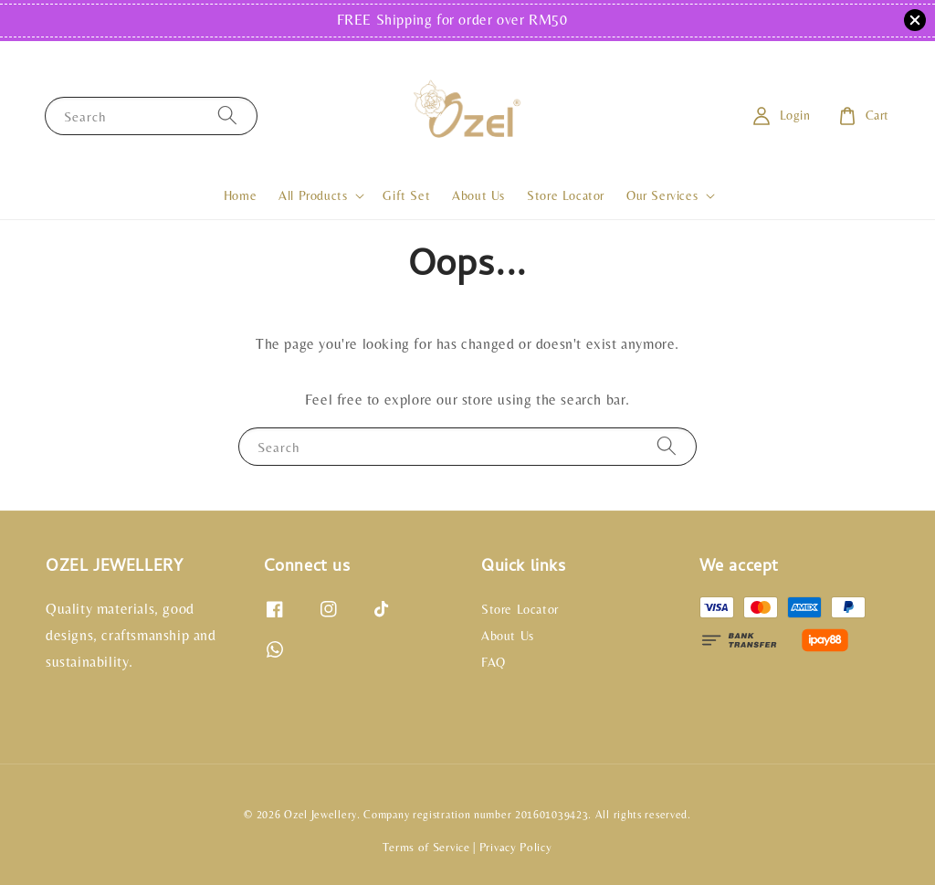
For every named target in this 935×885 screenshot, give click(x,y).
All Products (312, 195)
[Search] (227, 115)
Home (240, 195)
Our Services (662, 195)
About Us (478, 195)
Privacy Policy (515, 847)
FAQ (493, 662)
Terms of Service (426, 847)
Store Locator (565, 195)
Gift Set (406, 195)
